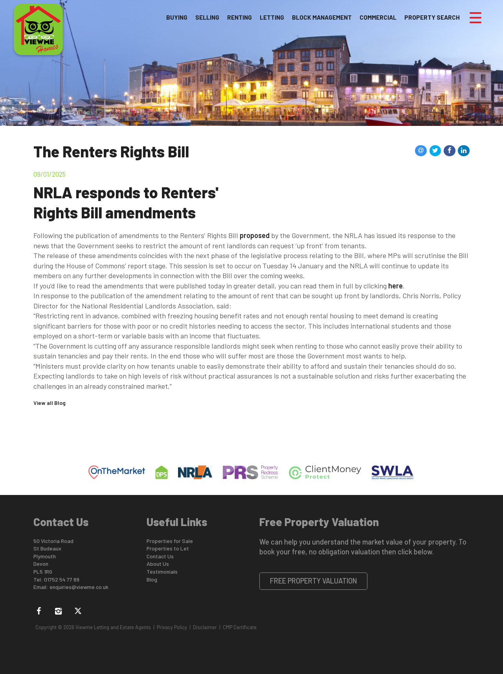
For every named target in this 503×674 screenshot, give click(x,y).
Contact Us (160, 556)
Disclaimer (205, 627)
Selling (207, 17)
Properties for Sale (170, 540)
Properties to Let (168, 548)
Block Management (322, 17)
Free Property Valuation (313, 580)
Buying (176, 17)
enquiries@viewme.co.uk (79, 587)
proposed (255, 235)
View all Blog (49, 402)
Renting (239, 17)
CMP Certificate (240, 627)
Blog (152, 579)
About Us (158, 563)
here (395, 285)
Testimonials (162, 571)
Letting (272, 17)
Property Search (432, 17)
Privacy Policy (172, 627)
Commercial (378, 17)
